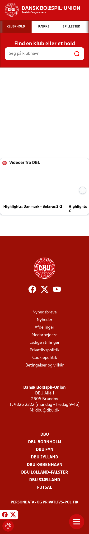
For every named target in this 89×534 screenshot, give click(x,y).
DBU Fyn (44, 450)
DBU (44, 435)
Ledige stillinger (44, 343)
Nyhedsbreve (45, 312)
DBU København (44, 465)
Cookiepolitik (44, 358)
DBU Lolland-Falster (44, 473)
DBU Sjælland (44, 480)
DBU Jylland (44, 457)
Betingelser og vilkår (44, 365)
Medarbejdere (44, 335)
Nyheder (44, 320)
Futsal (44, 488)
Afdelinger (44, 328)
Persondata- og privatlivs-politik (45, 502)
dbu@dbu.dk (47, 410)
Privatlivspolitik (44, 350)
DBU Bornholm (44, 442)
